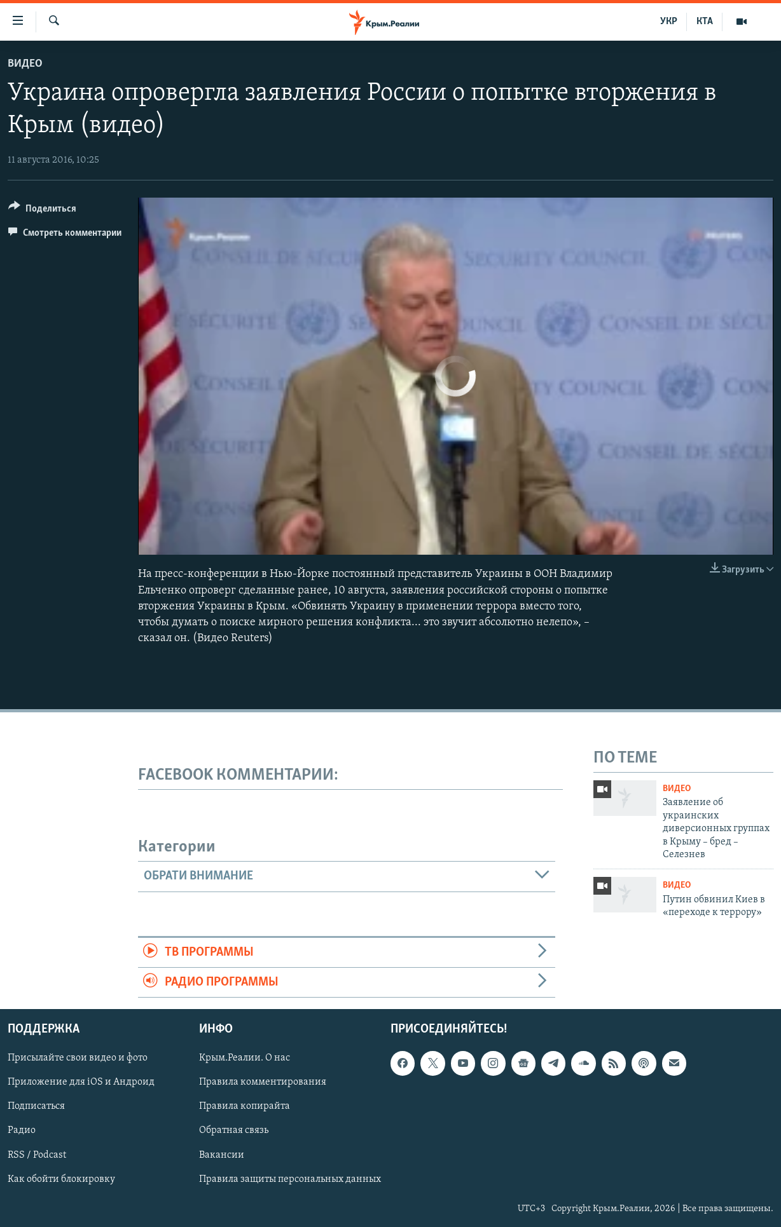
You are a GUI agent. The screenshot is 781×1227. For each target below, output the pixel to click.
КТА (704, 22)
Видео (25, 64)
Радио (22, 1131)
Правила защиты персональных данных (290, 1179)
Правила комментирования (262, 1083)
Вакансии (221, 1155)
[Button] (42, 211)
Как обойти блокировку (61, 1179)
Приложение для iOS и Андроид (81, 1083)
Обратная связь (233, 1131)
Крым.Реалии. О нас (244, 1059)
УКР (668, 22)
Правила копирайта (244, 1107)
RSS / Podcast (37, 1155)
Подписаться (36, 1107)
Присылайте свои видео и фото (78, 1059)
